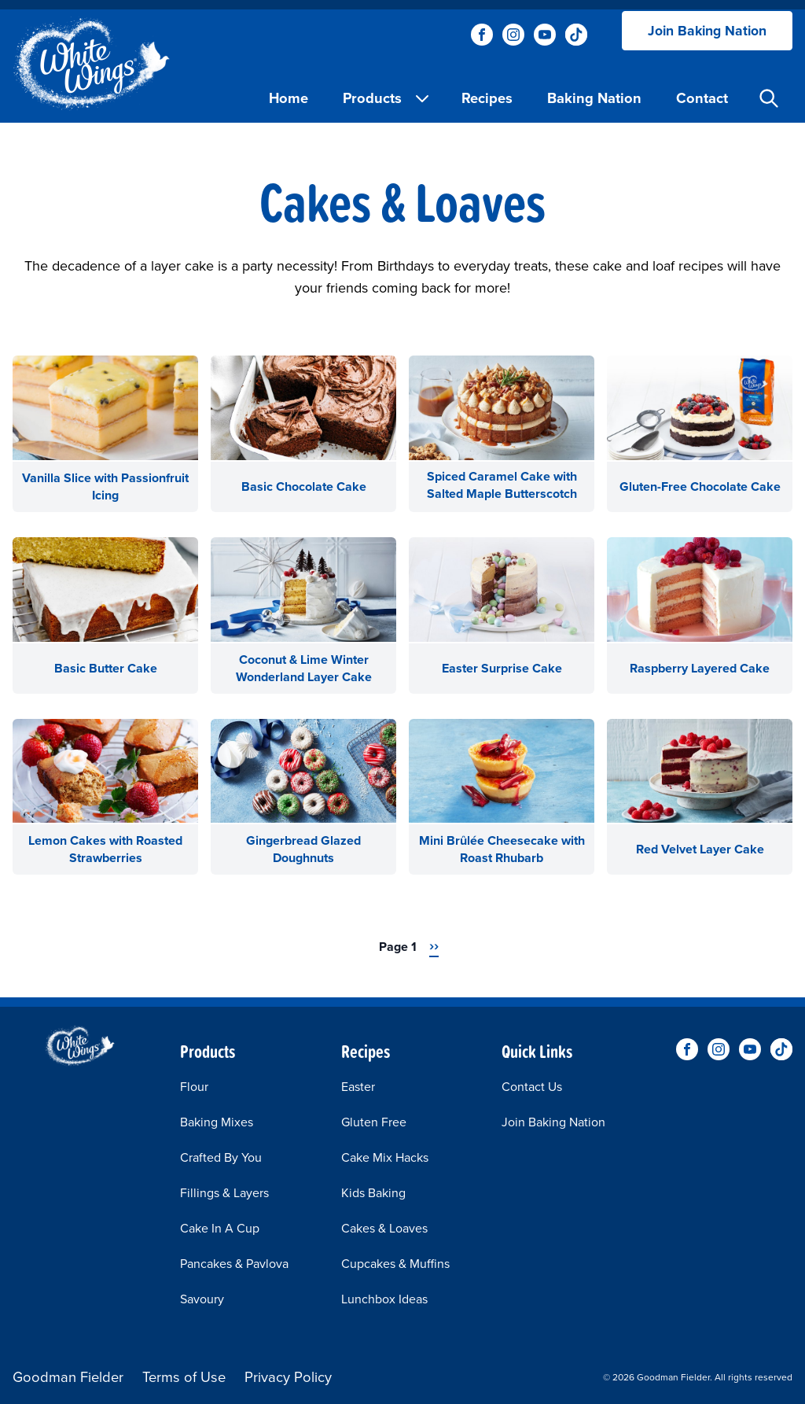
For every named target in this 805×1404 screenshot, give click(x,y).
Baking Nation (594, 98)
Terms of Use (184, 1376)
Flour (194, 1087)
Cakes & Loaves (384, 1228)
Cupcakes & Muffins (395, 1264)
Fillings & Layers (224, 1193)
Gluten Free (373, 1122)
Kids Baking (373, 1193)
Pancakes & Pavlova (234, 1264)
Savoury (202, 1299)
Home (288, 98)
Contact (702, 98)
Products (387, 98)
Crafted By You (221, 1157)
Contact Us (532, 1087)
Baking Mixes (216, 1122)
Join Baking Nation (707, 30)
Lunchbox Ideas (384, 1299)
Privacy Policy (288, 1376)
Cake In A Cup (219, 1228)
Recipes (487, 98)
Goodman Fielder (68, 1376)
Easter (358, 1087)
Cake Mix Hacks (384, 1157)
